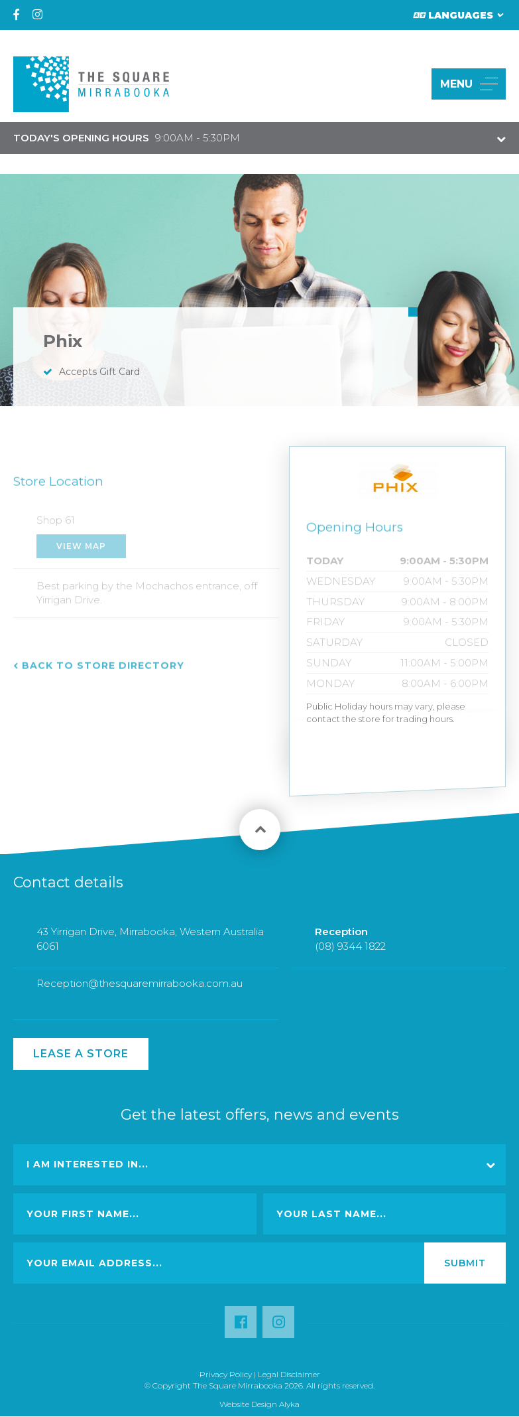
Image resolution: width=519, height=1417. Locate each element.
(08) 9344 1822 (350, 955)
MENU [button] (469, 84)
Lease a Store (81, 1053)
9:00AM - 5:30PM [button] (126, 137)
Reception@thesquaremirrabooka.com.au (139, 992)
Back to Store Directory (103, 674)
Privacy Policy (226, 1374)
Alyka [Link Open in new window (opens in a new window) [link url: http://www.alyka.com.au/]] (289, 1404)
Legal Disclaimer (289, 1374)
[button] (406, 84)
